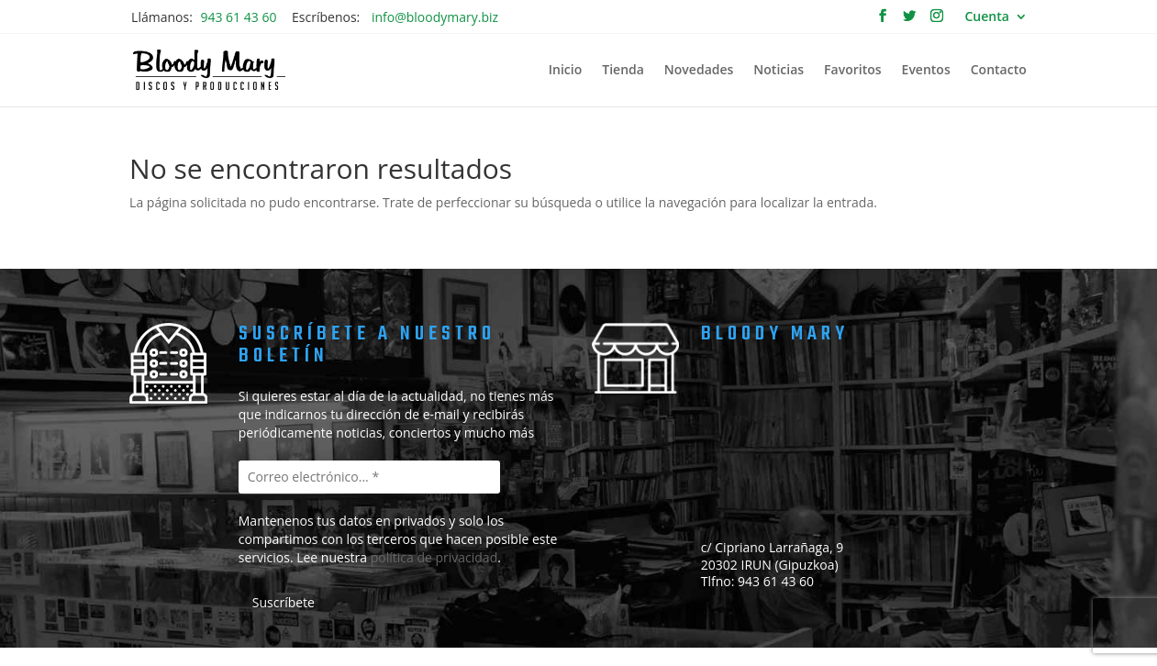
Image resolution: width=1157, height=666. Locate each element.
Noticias (778, 70)
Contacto (999, 70)
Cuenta (987, 17)
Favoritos (852, 70)
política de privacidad (434, 557)
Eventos (926, 70)
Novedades (699, 70)
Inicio (565, 70)
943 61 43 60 (238, 17)
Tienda (623, 70)
